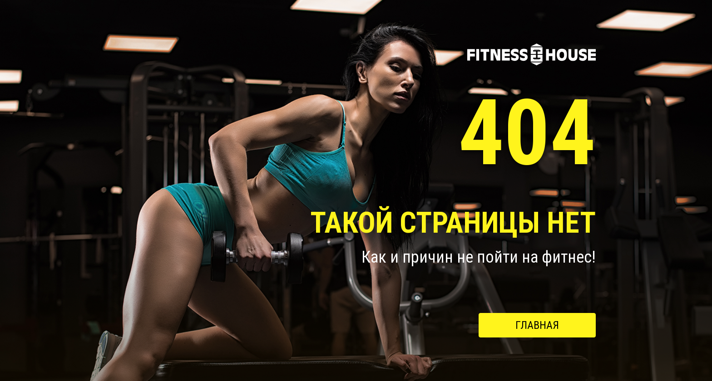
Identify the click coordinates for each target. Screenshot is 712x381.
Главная (537, 325)
